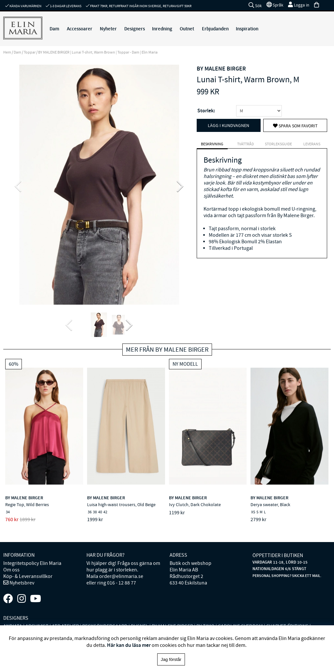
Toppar (30, 52)
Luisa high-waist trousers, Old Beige (121, 504)
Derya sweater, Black (270, 504)
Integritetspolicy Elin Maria (32, 563)
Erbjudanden (215, 28)
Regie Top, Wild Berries (27, 504)
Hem (7, 52)
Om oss (11, 570)
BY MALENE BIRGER (221, 68)
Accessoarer (79, 28)
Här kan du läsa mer (129, 645)
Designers (134, 28)
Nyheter (108, 28)
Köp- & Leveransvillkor (28, 576)
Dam (54, 28)
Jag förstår (171, 659)
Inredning (162, 28)
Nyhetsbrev (21, 583)
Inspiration (247, 28)
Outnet (187, 28)
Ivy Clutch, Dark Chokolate (195, 504)
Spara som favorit (295, 126)
